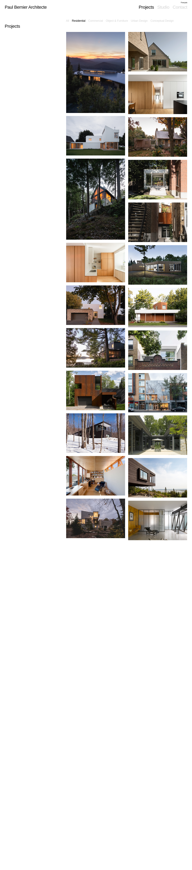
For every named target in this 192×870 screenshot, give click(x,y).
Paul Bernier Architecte (26, 7)
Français (184, 2)
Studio (163, 7)
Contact (180, 7)
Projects (146, 7)
